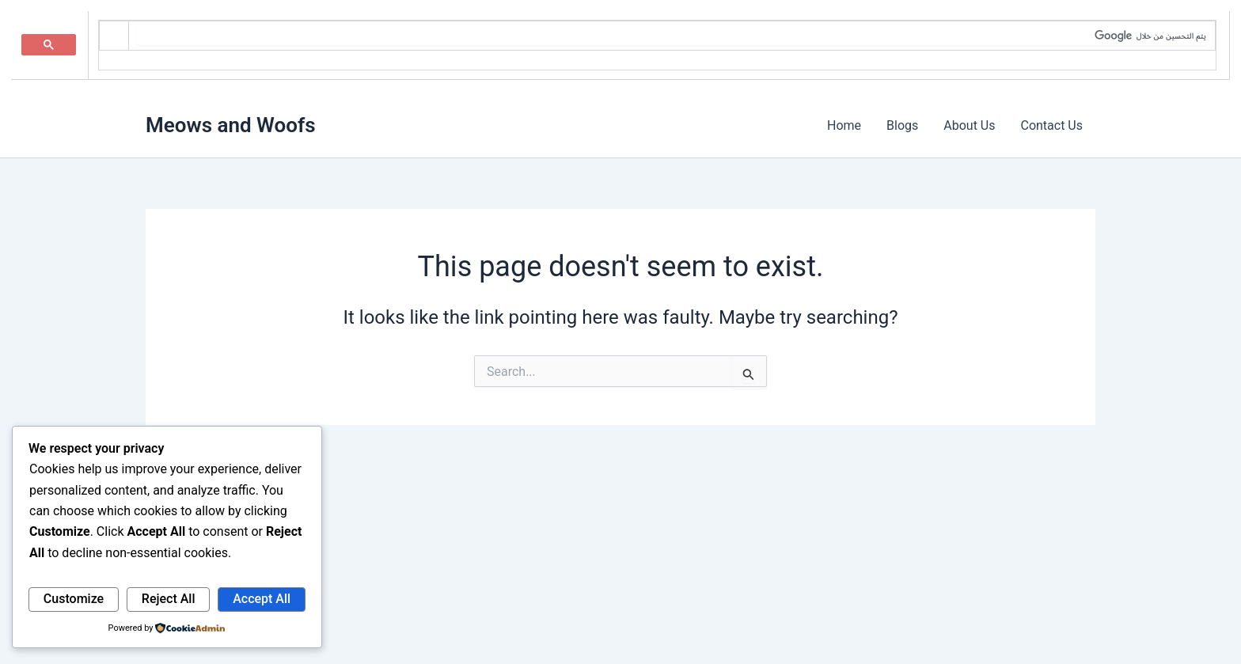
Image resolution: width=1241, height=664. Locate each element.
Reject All (168, 598)
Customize (74, 598)
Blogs (902, 125)
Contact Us (1051, 125)
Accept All (261, 598)
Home (844, 125)
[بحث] (672, 35)
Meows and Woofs (231, 125)
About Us (969, 125)
